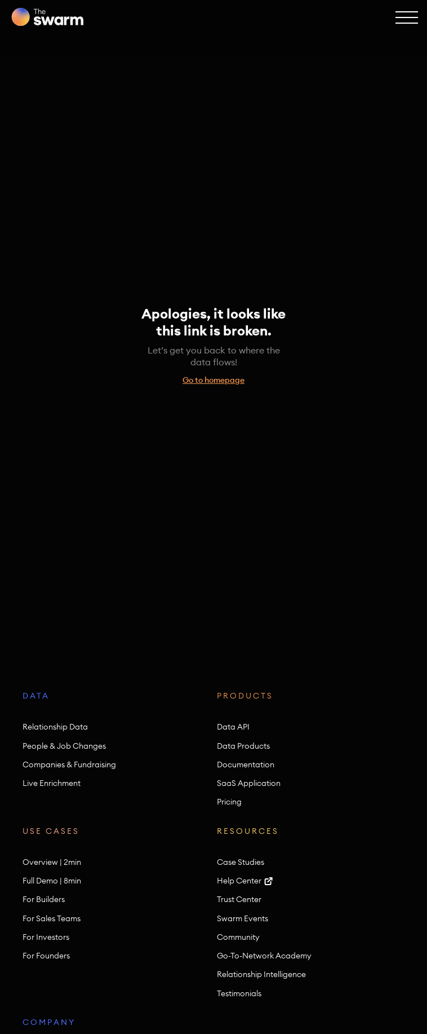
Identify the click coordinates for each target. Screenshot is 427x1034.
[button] (405, 17)
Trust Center (239, 899)
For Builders (44, 899)
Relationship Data (55, 727)
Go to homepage (213, 380)
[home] (47, 17)
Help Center (239, 881)
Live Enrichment (52, 783)
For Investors (46, 937)
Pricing (229, 802)
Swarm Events (242, 918)
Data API (233, 727)
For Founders (46, 956)
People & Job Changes (64, 746)
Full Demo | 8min (52, 881)
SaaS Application (249, 783)
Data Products (243, 746)
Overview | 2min (52, 862)
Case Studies (240, 862)
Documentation (245, 765)
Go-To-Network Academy (264, 956)
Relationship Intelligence (261, 974)
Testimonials (239, 993)
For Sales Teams (52, 918)
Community (238, 937)
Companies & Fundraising (69, 765)
